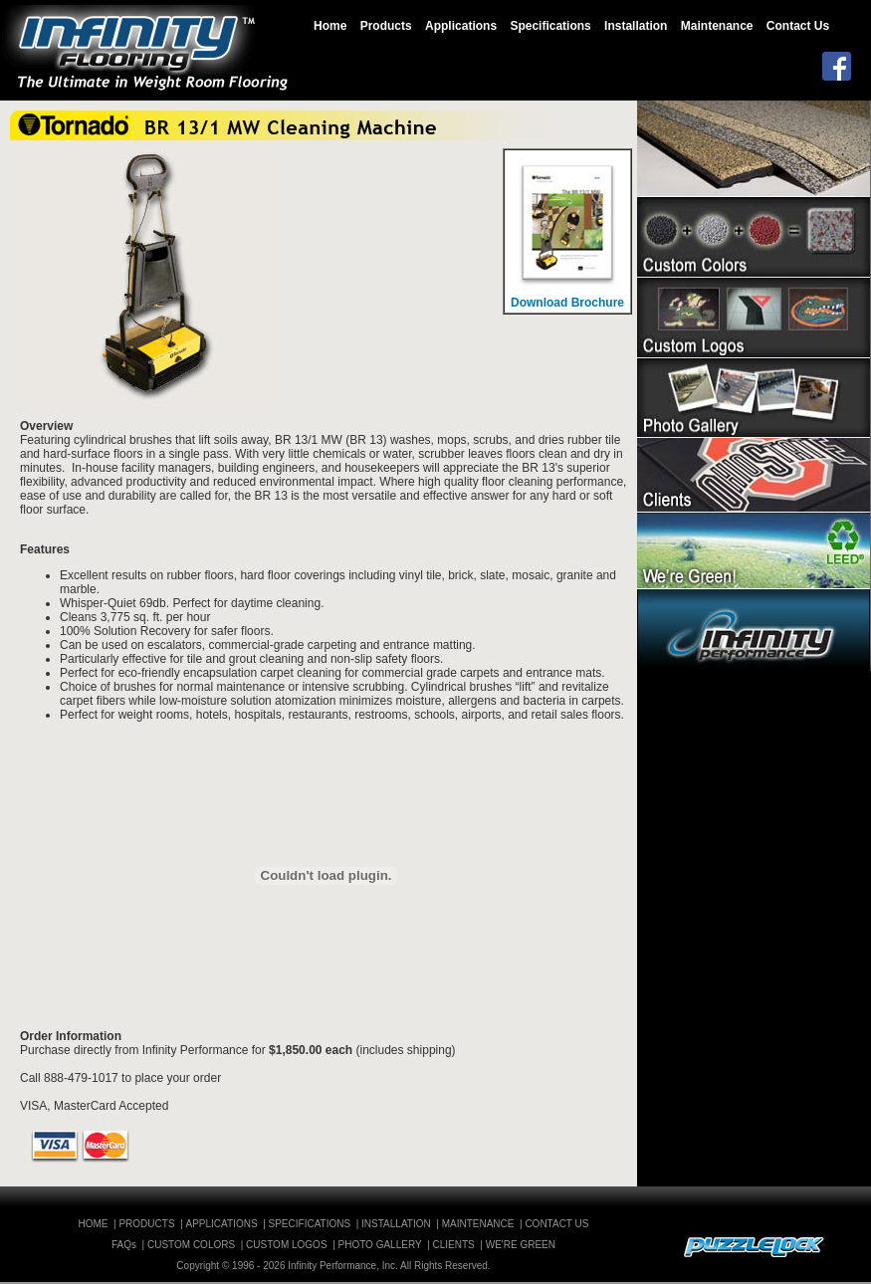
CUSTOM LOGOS (286, 1244)
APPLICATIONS (222, 1223)
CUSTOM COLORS (191, 1244)
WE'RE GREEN (520, 1244)
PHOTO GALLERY (380, 1244)
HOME (94, 1223)
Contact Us (797, 26)
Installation (635, 26)
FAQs (123, 1244)
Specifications (550, 26)
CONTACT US (556, 1223)
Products (386, 26)
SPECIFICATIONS (310, 1223)
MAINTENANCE (478, 1223)
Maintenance (717, 26)
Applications (461, 26)
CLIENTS (454, 1244)
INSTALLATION (396, 1223)
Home (330, 26)
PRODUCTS (146, 1223)
